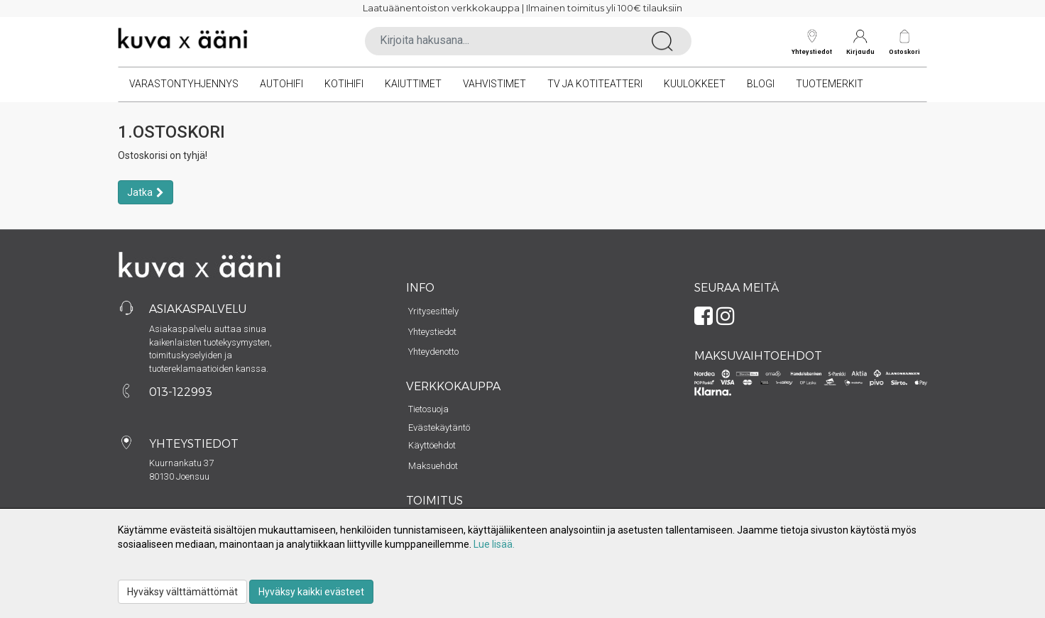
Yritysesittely (433, 311)
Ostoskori (904, 51)
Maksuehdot (433, 465)
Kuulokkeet (695, 83)
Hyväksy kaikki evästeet (311, 591)
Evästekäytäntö (439, 427)
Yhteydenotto (433, 351)
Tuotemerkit (829, 83)
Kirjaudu (860, 42)
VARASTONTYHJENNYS (184, 83)
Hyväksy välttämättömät (182, 591)
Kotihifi (343, 83)
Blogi (761, 83)
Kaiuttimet (413, 83)
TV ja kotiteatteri (594, 83)
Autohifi (281, 83)
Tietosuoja (428, 409)
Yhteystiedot (812, 42)
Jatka (140, 192)
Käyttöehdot (432, 445)
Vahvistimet (494, 83)
